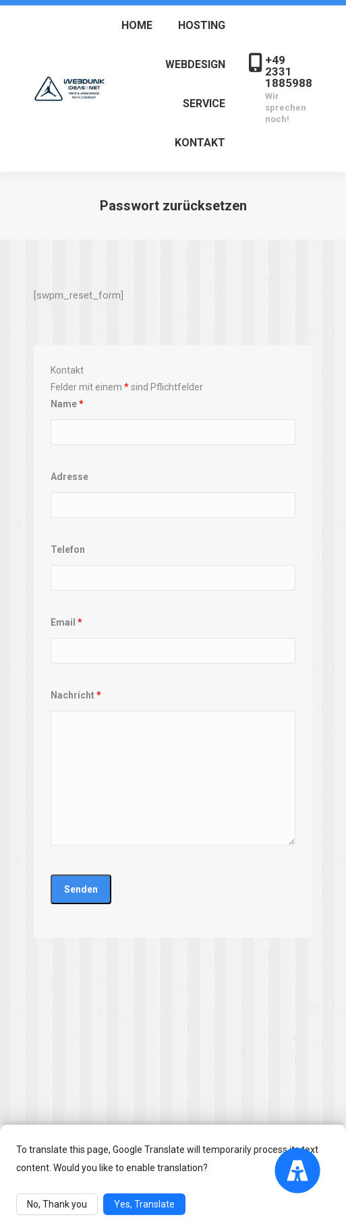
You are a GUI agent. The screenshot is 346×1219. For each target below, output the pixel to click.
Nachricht (76, 695)
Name (67, 403)
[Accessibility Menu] (297, 1170)
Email (66, 622)
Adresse (69, 476)
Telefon (68, 549)
